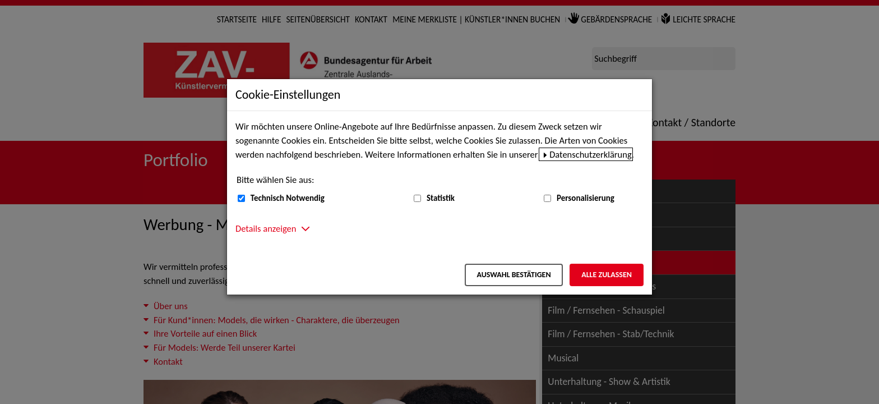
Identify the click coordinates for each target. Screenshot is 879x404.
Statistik (441, 198)
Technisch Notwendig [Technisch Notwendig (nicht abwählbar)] (288, 198)
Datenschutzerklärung (590, 154)
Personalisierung (585, 198)
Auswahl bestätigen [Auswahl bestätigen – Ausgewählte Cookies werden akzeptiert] (513, 274)
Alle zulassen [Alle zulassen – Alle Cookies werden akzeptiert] (606, 274)
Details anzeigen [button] (265, 228)
